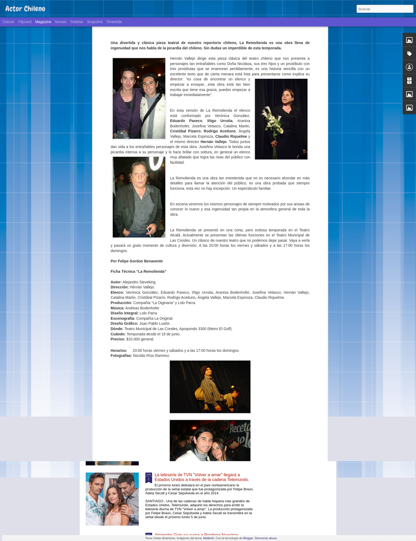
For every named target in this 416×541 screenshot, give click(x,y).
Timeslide (114, 22)
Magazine (43, 22)
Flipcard (25, 22)
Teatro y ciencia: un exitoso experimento (192, 414)
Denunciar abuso (266, 538)
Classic (9, 22)
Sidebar (77, 22)
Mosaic (61, 22)
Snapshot (95, 22)
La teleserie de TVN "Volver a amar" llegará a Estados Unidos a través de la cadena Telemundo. (202, 477)
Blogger (248, 538)
